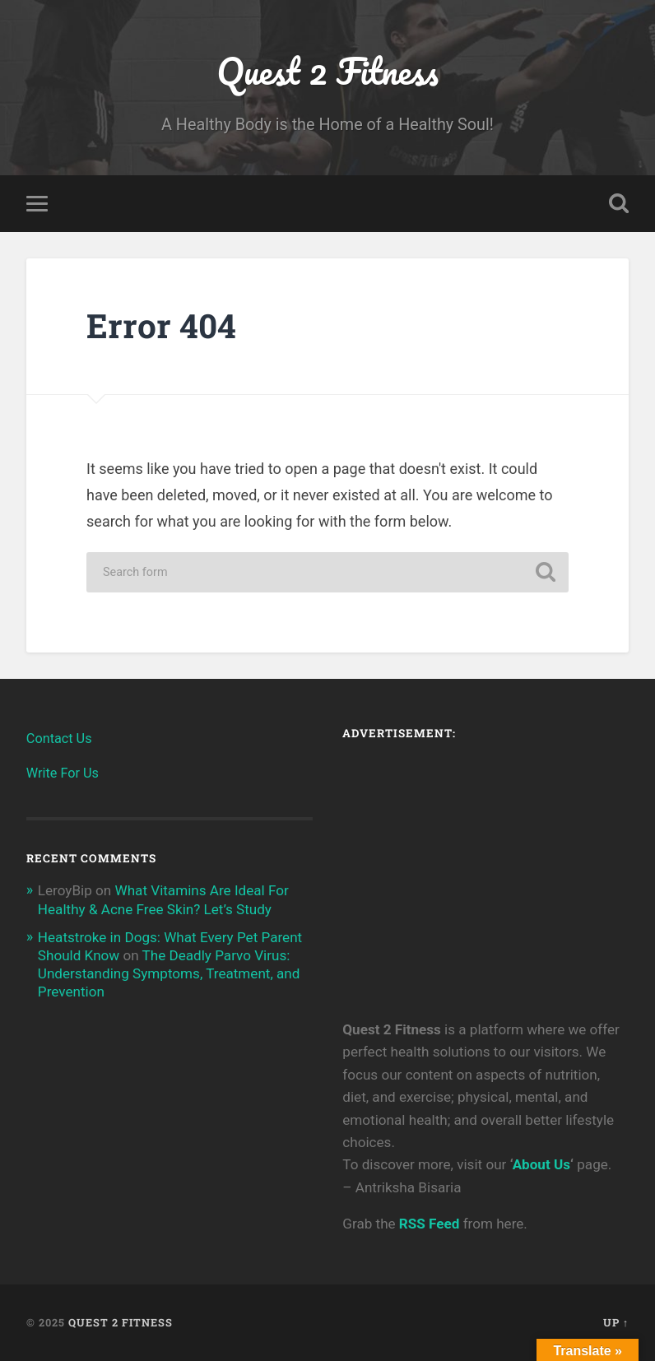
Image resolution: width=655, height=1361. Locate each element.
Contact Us (59, 738)
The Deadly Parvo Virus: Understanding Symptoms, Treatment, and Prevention (169, 973)
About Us (541, 1164)
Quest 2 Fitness (327, 70)
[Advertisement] (485, 870)
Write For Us (62, 773)
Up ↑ (616, 1322)
